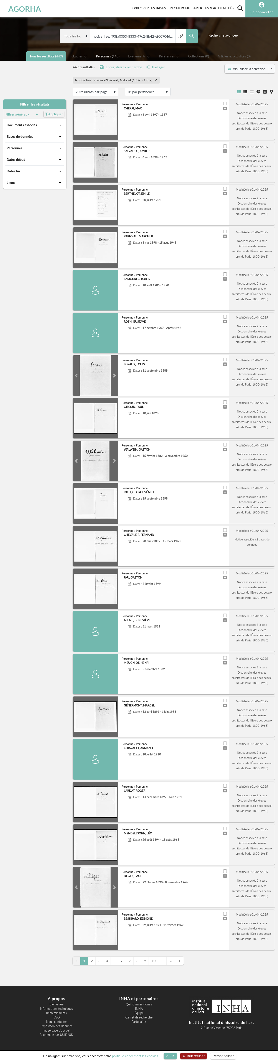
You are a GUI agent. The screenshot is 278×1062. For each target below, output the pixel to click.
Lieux (35, 182)
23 (171, 961)
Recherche (181, 7)
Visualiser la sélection (247, 69)
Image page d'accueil (56, 1030)
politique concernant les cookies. (135, 1056)
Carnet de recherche (138, 1017)
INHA (139, 1009)
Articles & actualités (214, 7)
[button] (76, 119)
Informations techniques (56, 1009)
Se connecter (261, 12)
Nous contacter (56, 1022)
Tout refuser (193, 1056)
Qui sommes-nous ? (139, 1004)
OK (170, 1056)
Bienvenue (56, 1004)
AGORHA (24, 8)
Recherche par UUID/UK (56, 1035)
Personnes (35, 148)
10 (154, 961)
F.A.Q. (56, 1017)
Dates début (35, 159)
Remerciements (56, 1013)
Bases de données (35, 136)
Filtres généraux (22, 114)
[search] (240, 8)
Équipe (139, 1013)
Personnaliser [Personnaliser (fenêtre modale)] (223, 1056)
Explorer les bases (150, 7)
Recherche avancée (223, 35)
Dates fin (35, 171)
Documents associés (35, 125)
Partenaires (139, 1022)
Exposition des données (56, 1026)
